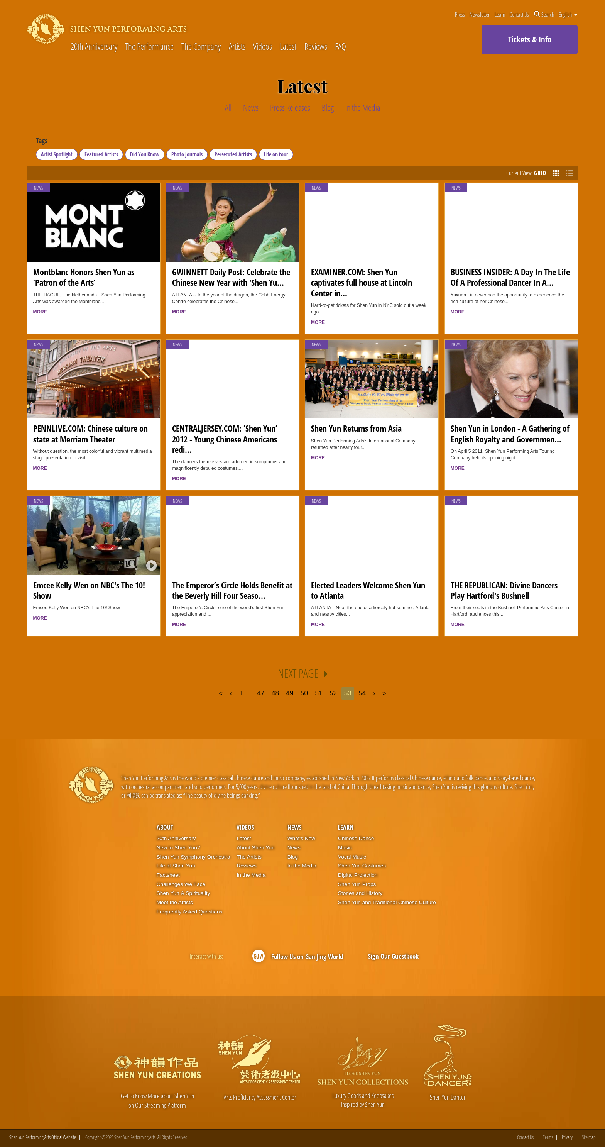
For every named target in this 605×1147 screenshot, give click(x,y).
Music (345, 848)
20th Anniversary (94, 47)
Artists (237, 47)
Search (544, 14)
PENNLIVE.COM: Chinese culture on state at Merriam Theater (90, 433)
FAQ (340, 47)
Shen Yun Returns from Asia (356, 428)
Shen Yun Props (357, 884)
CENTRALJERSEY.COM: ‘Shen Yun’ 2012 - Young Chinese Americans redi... (224, 439)
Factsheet (168, 875)
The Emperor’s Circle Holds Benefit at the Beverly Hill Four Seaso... (232, 590)
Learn (500, 14)
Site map (589, 1137)
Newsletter (480, 14)
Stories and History (360, 893)
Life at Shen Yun (176, 866)
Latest (288, 47)
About (165, 827)
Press (460, 14)
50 (304, 693)
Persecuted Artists (233, 154)
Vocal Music (352, 857)
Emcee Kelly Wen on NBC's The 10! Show (89, 590)
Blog (292, 857)
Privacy (567, 1137)
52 (333, 693)
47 (260, 693)
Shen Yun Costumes (362, 866)
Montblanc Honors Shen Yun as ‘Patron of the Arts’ (83, 277)
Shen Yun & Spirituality (183, 893)
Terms (548, 1137)
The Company (201, 47)
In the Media (251, 875)
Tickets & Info (529, 39)
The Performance (149, 47)
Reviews (315, 47)
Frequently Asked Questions (190, 912)
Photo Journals (187, 154)
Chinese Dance (356, 838)
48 (275, 693)
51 (319, 693)
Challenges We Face (181, 884)
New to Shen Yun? (178, 848)
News (38, 188)
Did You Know (144, 154)
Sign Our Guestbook (393, 955)
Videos (262, 47)
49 (290, 693)
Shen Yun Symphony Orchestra (193, 857)
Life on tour (276, 154)
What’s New (301, 838)
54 (362, 693)
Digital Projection (357, 875)
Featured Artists (101, 154)
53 (348, 693)
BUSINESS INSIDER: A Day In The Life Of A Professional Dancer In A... (510, 277)
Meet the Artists (175, 902)
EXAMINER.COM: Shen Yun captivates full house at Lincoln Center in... (361, 282)
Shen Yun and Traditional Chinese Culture (387, 902)
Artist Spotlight (57, 154)
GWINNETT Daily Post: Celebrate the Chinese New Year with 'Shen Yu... (231, 277)
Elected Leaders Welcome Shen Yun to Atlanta (368, 590)
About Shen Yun (255, 848)
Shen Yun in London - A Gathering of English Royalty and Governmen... (510, 433)
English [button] (568, 14)
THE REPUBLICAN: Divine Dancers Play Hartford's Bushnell (504, 590)
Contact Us (519, 14)
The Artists (249, 857)
